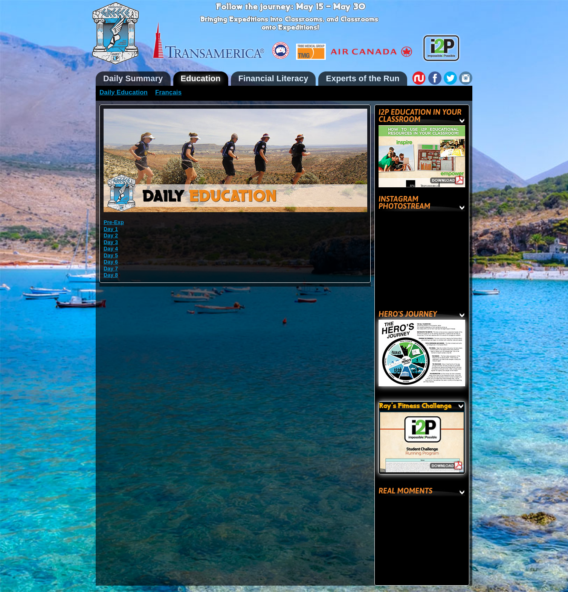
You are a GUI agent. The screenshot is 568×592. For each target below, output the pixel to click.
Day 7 (111, 269)
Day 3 (111, 242)
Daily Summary (133, 78)
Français (168, 92)
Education (201, 78)
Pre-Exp (114, 222)
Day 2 (111, 235)
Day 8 (111, 275)
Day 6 (111, 262)
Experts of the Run (362, 78)
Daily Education (123, 92)
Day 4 (111, 249)
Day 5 (111, 255)
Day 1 (111, 229)
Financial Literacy (273, 78)
